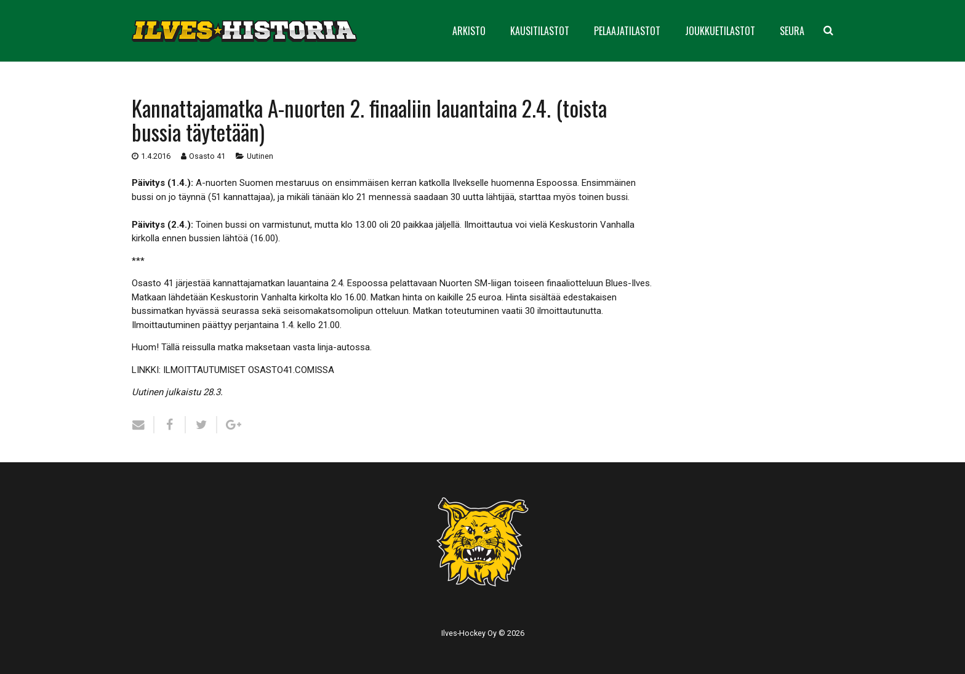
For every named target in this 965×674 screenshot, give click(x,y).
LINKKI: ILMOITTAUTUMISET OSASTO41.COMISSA (233, 369)
